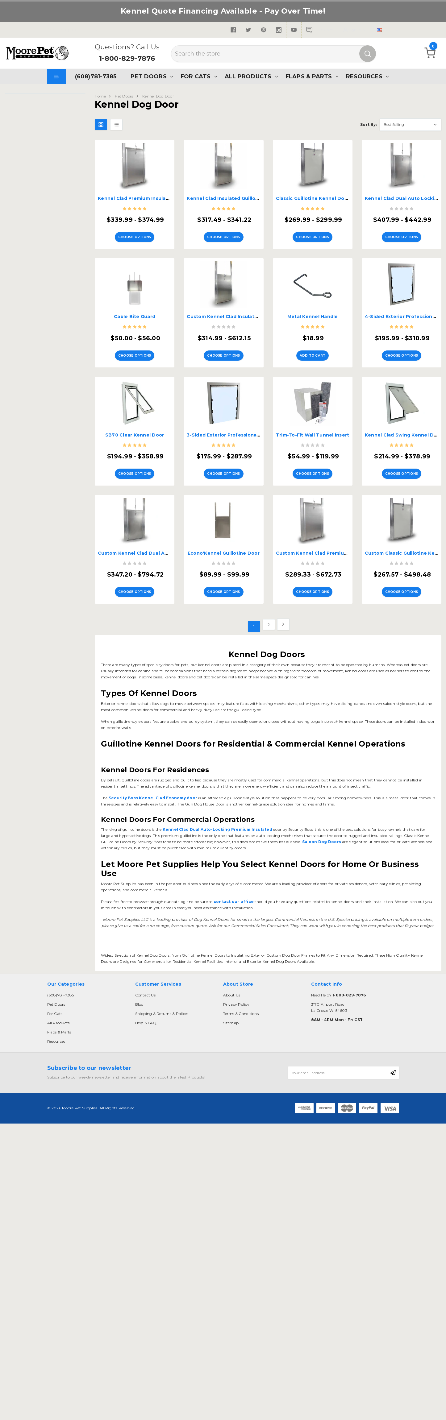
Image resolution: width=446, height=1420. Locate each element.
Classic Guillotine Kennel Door (313, 198)
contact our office (233, 888)
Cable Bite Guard (134, 313)
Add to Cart (312, 348)
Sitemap (231, 1009)
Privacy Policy (236, 990)
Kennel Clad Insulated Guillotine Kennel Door (242, 198)
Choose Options (134, 233)
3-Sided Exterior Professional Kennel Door (238, 428)
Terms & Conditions (241, 1000)
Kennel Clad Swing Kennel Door (403, 428)
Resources (363, 76)
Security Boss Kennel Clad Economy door (152, 784)
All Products (247, 76)
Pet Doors (148, 76)
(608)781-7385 (95, 76)
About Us (231, 981)
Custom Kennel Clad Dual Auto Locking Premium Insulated (169, 543)
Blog (139, 990)
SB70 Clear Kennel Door (134, 428)
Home (100, 96)
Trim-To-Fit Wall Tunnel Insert (312, 428)
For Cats (195, 76)
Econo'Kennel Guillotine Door (224, 543)
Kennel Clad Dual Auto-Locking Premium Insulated (216, 815)
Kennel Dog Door (158, 96)
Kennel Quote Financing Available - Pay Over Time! (223, 10)
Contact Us (145, 981)
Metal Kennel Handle (312, 313)
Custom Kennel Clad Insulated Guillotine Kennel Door (252, 313)
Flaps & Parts (308, 76)
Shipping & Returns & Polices (162, 1000)
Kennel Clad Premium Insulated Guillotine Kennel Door (164, 198)
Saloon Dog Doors (321, 828)
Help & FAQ (145, 1009)
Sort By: (368, 124)
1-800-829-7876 (127, 58)
